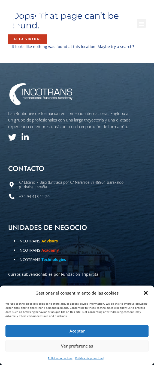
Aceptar (77, 331)
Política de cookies (60, 358)
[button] (146, 293)
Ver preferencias (77, 346)
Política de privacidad (89, 358)
